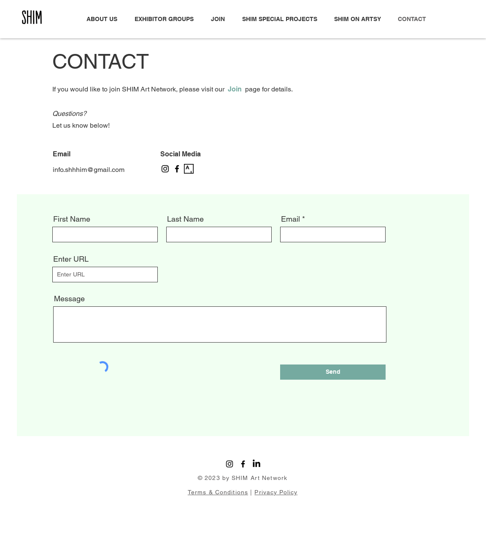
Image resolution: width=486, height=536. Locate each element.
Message (69, 299)
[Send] (333, 372)
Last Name (185, 219)
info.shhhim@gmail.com (88, 170)
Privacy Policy (275, 492)
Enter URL (71, 259)
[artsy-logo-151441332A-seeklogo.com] (189, 169)
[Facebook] (177, 169)
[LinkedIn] (256, 464)
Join (235, 89)
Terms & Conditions (218, 492)
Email (290, 219)
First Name (71, 219)
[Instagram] (165, 169)
